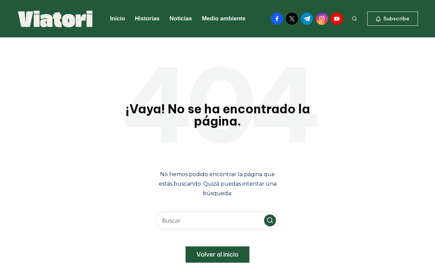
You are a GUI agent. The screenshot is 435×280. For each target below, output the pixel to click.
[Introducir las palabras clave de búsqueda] (217, 220)
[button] (392, 19)
